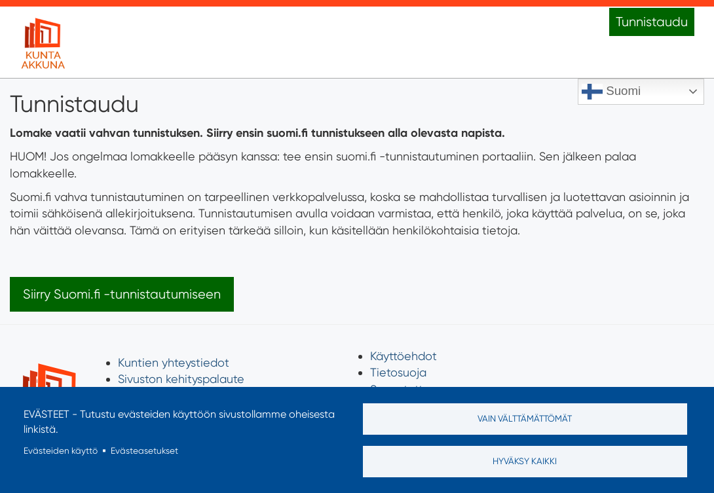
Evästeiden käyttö (61, 450)
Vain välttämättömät (525, 418)
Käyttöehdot (403, 356)
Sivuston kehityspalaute (181, 379)
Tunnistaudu (652, 21)
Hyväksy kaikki (525, 461)
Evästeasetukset (144, 450)
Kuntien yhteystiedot (173, 362)
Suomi (611, 91)
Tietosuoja (398, 372)
